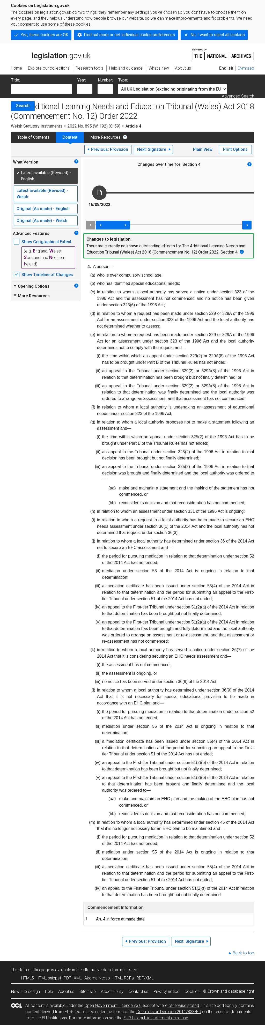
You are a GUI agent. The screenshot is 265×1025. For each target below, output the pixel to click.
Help (49, 991)
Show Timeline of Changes (47, 274)
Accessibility (112, 991)
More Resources (105, 137)
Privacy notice (166, 991)
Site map (87, 991)
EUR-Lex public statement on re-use (155, 1017)
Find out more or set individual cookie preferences (129, 34)
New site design (25, 991)
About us (66, 991)
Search (23, 105)
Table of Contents (33, 137)
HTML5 (27, 978)
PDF (67, 978)
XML (78, 978)
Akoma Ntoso (97, 978)
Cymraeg (246, 68)
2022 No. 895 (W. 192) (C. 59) (94, 126)
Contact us (138, 991)
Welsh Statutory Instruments (36, 126)
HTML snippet (48, 978)
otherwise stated (183, 1005)
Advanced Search (238, 96)
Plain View (202, 149)
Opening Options (31, 286)
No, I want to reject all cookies (217, 34)
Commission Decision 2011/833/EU (168, 1011)
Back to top (243, 952)
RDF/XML (144, 978)
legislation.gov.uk (51, 54)
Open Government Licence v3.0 (113, 1005)
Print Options (235, 149)
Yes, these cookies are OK (44, 34)
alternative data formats (105, 969)
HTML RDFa (123, 978)
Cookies (192, 991)
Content (69, 137)
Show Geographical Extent (46, 241)
